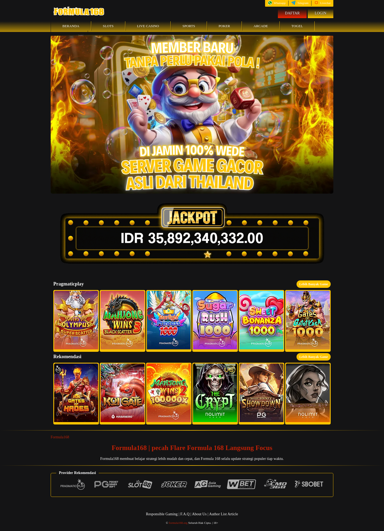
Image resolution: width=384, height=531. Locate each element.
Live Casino (148, 26)
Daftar (292, 13)
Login (320, 13)
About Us (199, 514)
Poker (224, 26)
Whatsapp (277, 3)
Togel (297, 26)
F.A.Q (184, 514)
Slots (108, 26)
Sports (188, 26)
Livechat (322, 3)
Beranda (70, 26)
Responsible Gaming (162, 514)
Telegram (300, 3)
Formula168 (60, 437)
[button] (76, 321)
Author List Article (223, 514)
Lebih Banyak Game (313, 284)
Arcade (261, 26)
